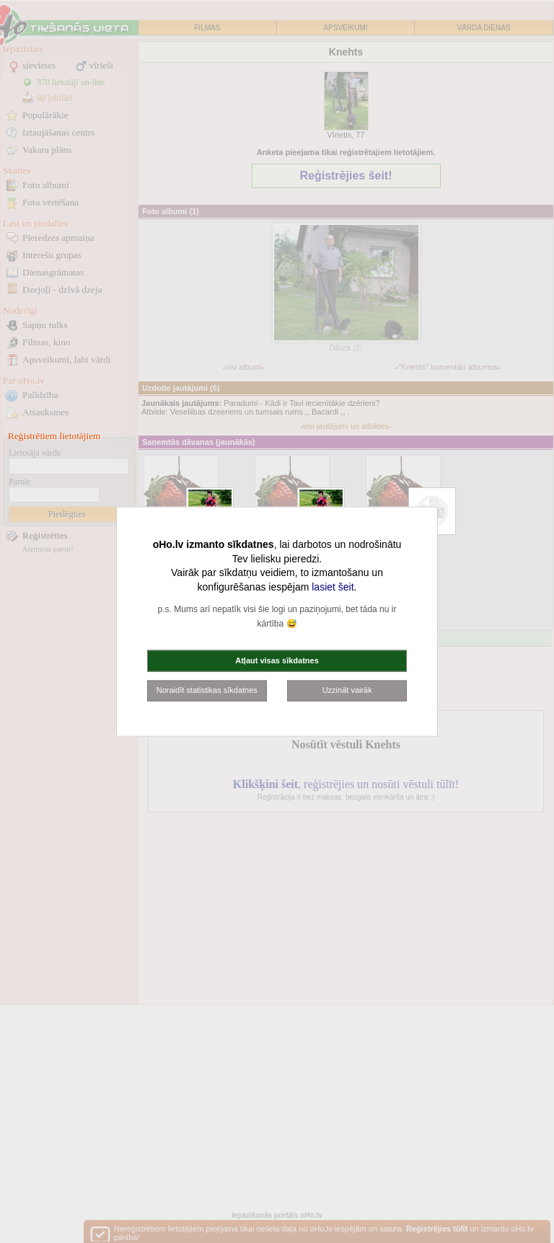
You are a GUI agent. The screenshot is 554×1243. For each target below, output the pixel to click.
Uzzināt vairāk (347, 690)
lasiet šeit (332, 586)
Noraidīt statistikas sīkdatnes (207, 690)
